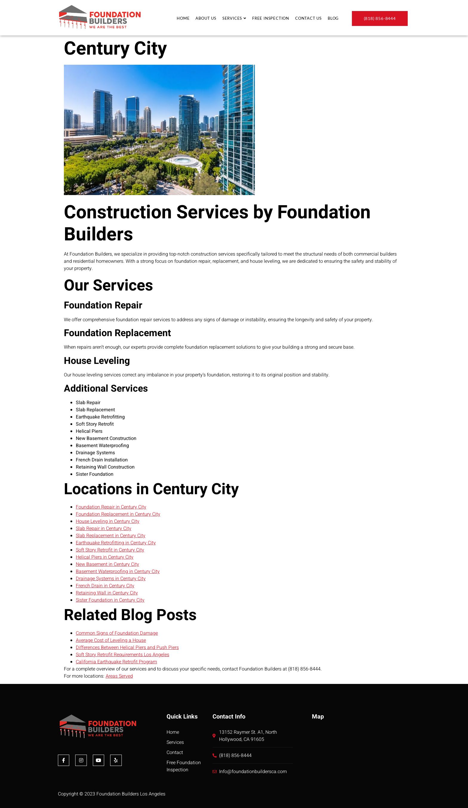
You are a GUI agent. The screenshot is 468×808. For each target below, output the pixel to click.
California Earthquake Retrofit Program (116, 661)
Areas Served (119, 676)
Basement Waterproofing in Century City (118, 571)
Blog (333, 18)
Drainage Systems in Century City (111, 578)
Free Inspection (270, 18)
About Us (205, 18)
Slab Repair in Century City (103, 528)
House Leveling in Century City (107, 521)
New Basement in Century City (107, 564)
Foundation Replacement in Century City (118, 514)
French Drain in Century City (105, 585)
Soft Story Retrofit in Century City (110, 550)
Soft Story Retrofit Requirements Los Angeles (122, 654)
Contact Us (308, 18)
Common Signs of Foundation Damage (117, 633)
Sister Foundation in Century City (110, 600)
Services (234, 18)
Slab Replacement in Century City (110, 535)
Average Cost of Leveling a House (111, 640)
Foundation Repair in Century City (111, 507)
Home (183, 18)
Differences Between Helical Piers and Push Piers (127, 647)
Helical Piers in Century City (104, 557)
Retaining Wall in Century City (107, 593)
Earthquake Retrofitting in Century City (116, 542)
